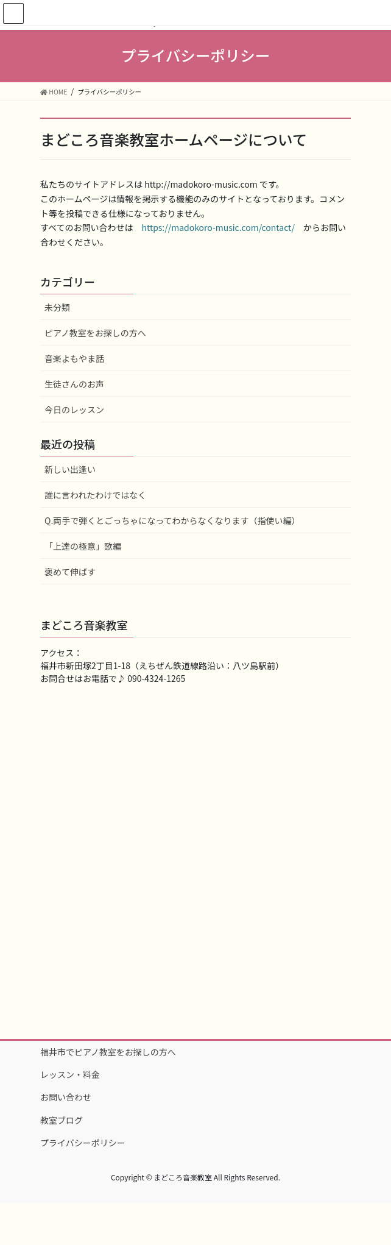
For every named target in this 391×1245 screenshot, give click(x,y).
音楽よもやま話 (74, 358)
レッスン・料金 (70, 1074)
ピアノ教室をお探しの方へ (95, 333)
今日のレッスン (74, 409)
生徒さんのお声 (74, 384)
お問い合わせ (65, 1097)
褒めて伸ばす (70, 572)
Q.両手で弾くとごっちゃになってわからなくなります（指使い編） (172, 520)
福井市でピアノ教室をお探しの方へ (108, 1052)
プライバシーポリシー (82, 1143)
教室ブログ (61, 1120)
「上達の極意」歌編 (82, 546)
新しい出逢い (70, 469)
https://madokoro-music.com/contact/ (218, 227)
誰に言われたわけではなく (95, 495)
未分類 (57, 307)
